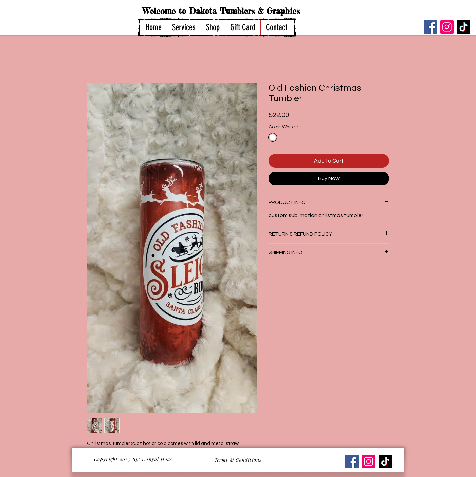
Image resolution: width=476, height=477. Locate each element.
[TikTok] (463, 27)
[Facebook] (430, 27)
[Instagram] (447, 27)
